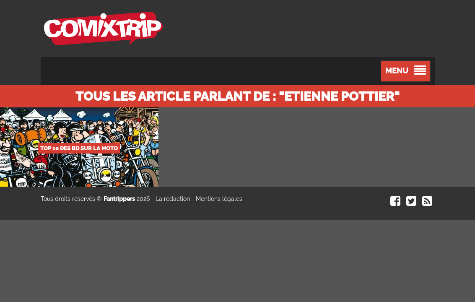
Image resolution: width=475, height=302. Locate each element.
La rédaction (173, 198)
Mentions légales (219, 198)
